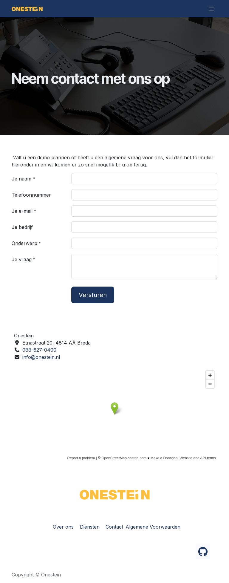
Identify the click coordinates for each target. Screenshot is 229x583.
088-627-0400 (39, 350)
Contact (114, 527)
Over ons (63, 527)
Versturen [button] (93, 295)
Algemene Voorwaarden (153, 527)
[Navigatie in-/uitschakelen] (211, 8)
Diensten (90, 527)
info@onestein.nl (41, 357)
